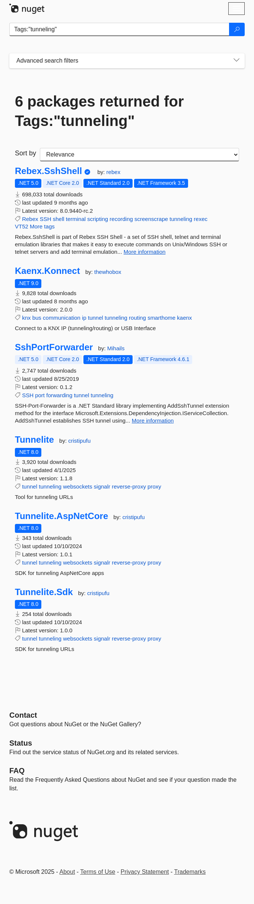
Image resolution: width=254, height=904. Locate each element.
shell (58, 219)
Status (20, 743)
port (40, 395)
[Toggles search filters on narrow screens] (236, 60)
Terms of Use (97, 872)
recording (121, 219)
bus (36, 317)
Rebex (30, 219)
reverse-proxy (129, 486)
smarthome (161, 317)
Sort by (25, 153)
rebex (114, 172)
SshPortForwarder (54, 347)
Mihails (116, 348)
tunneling (180, 219)
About (67, 872)
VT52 (21, 226)
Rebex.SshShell (48, 171)
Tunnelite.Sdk (44, 592)
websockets (77, 486)
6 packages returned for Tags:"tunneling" (99, 111)
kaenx (184, 317)
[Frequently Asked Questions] (17, 770)
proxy (154, 486)
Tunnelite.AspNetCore (61, 516)
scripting (97, 219)
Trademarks (190, 872)
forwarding (59, 395)
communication (61, 317)
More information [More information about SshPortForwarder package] (153, 420)
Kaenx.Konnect (47, 271)
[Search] (237, 29)
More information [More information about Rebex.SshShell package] (145, 252)
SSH (45, 219)
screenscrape (151, 219)
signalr (102, 486)
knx (26, 317)
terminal (76, 219)
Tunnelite (34, 440)
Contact (23, 715)
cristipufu (79, 440)
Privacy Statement (145, 872)
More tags (42, 226)
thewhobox (107, 272)
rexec (200, 219)
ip (84, 317)
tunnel (95, 317)
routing (137, 317)
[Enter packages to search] (119, 29)
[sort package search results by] (139, 154)
